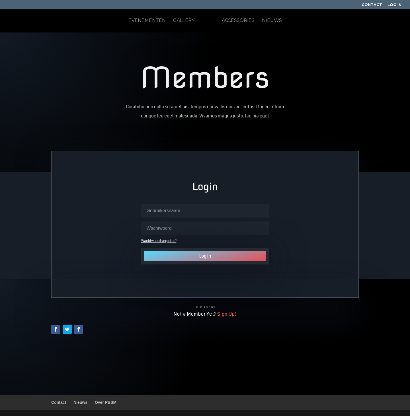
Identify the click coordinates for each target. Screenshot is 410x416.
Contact (372, 5)
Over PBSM (105, 402)
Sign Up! (226, 314)
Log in (205, 256)
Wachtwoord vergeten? (159, 241)
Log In (394, 5)
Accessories (238, 20)
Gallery (183, 20)
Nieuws (272, 20)
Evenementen (147, 20)
